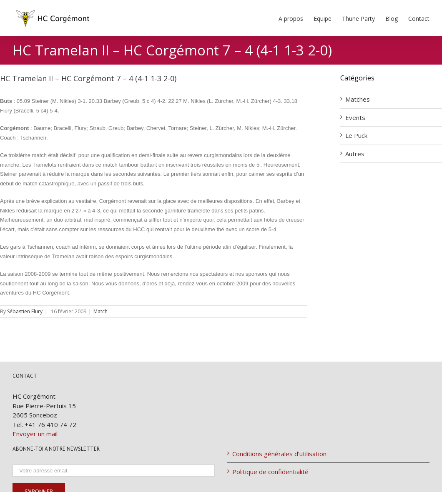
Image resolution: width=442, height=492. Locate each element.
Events (355, 117)
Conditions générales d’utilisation (279, 454)
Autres (354, 154)
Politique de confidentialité (270, 471)
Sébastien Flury (25, 311)
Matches (357, 99)
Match (100, 311)
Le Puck (356, 135)
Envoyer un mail (35, 434)
